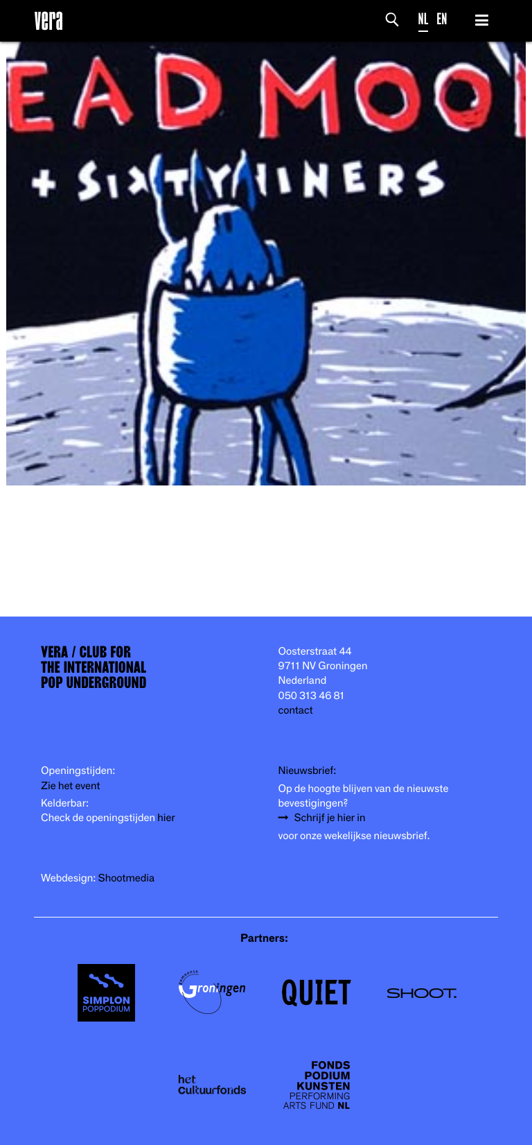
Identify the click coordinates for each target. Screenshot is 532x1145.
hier (166, 818)
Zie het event (70, 786)
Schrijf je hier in (330, 818)
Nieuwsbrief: (307, 771)
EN (441, 19)
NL (423, 19)
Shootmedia (126, 878)
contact (295, 710)
